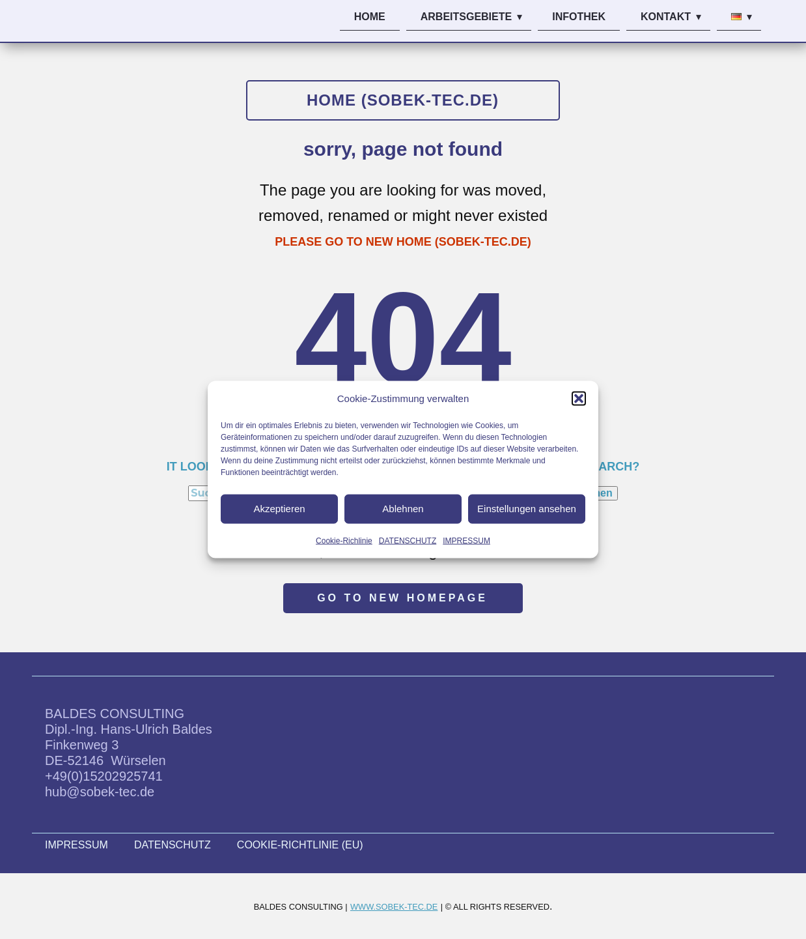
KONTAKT (666, 16)
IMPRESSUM (466, 540)
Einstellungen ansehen (526, 508)
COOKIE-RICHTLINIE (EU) (300, 844)
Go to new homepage (402, 597)
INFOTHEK (578, 16)
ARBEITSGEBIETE (466, 16)
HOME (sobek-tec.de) (403, 100)
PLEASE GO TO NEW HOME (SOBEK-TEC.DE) (403, 241)
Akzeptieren (279, 508)
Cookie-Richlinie (344, 540)
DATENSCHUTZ (407, 540)
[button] (578, 398)
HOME (369, 16)
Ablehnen (402, 508)
